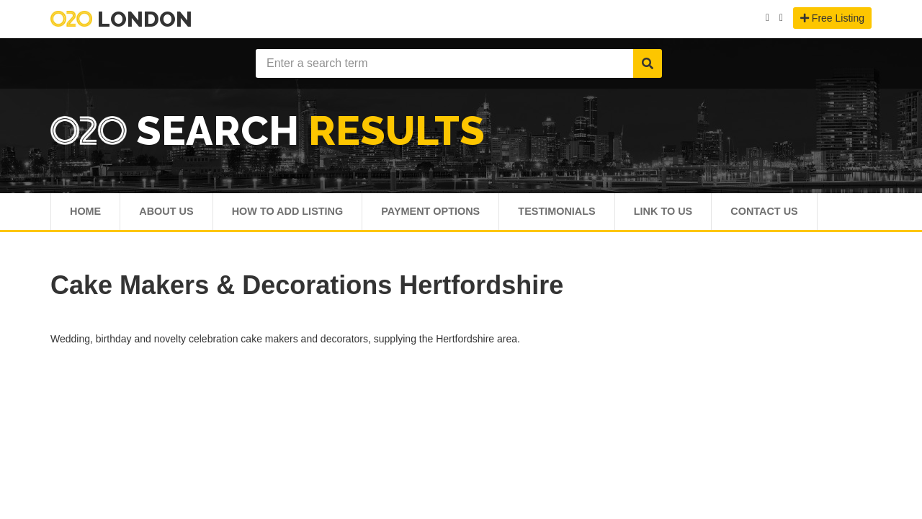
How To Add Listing (299, 214)
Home (86, 214)
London (121, 19)
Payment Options (451, 214)
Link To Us (698, 214)
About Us (171, 214)
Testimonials (585, 214)
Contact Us (806, 214)
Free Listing (832, 18)
